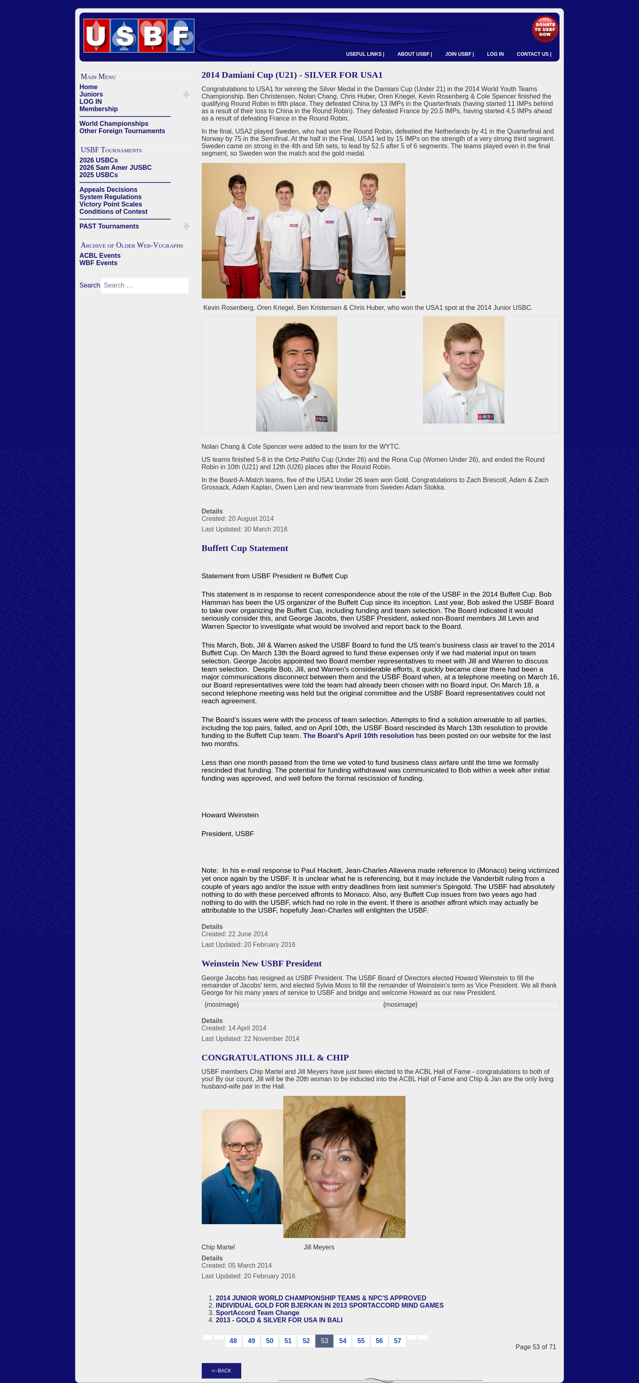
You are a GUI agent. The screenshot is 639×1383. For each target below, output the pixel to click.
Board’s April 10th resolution (365, 735)
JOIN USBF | (459, 54)
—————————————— (125, 116)
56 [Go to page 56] (379, 1340)
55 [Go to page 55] (361, 1340)
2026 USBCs (98, 160)
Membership (98, 108)
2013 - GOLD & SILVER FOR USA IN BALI (279, 1320)
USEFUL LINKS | (365, 54)
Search (89, 285)
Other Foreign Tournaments (122, 130)
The (310, 735)
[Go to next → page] (412, 1337)
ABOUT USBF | (414, 54)
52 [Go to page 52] (306, 1340)
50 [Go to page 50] (269, 1340)
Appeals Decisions (108, 189)
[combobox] (144, 285)
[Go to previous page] (219, 1337)
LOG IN (495, 54)
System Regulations (110, 196)
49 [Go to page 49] (251, 1340)
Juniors (91, 94)
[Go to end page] (423, 1337)
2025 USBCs (98, 174)
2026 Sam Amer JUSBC (115, 167)
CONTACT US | (534, 54)
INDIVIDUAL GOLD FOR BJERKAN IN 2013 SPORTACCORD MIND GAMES (330, 1305)
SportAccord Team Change (258, 1312)
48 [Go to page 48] (233, 1340)
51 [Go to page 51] (288, 1340)
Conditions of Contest (113, 211)
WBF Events (98, 262)
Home (88, 86)
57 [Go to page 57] (397, 1340)
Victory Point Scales (110, 204)
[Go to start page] (208, 1337)
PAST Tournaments (109, 226)
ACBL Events (100, 255)
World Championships (113, 123)
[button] (186, 94)
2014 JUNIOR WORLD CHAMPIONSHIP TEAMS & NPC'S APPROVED (321, 1298)
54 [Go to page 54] (342, 1340)
